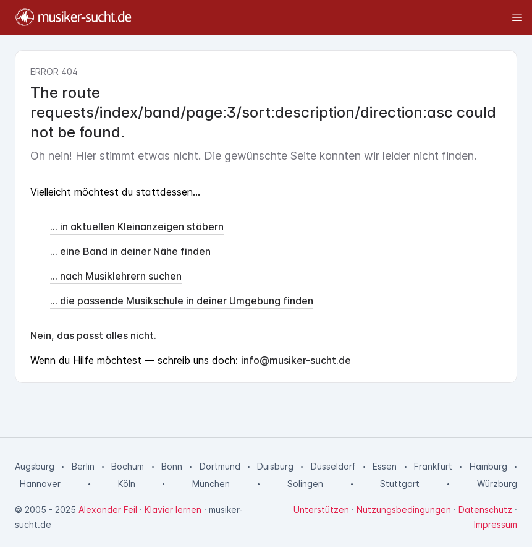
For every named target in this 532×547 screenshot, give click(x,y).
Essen (385, 466)
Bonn (171, 466)
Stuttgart (400, 483)
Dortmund (220, 466)
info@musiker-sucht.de (296, 360)
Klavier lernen (173, 509)
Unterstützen (321, 509)
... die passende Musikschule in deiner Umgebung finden (181, 301)
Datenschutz (485, 509)
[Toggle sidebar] (333, 17)
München (211, 483)
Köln (126, 483)
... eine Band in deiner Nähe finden (130, 251)
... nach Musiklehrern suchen (116, 276)
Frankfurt (433, 466)
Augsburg (34, 466)
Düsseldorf (333, 466)
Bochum (127, 466)
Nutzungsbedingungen (404, 509)
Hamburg (488, 466)
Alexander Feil (107, 509)
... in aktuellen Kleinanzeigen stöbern (137, 226)
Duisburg (275, 466)
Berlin (83, 466)
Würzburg (497, 483)
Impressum (495, 524)
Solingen (305, 483)
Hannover (40, 483)
